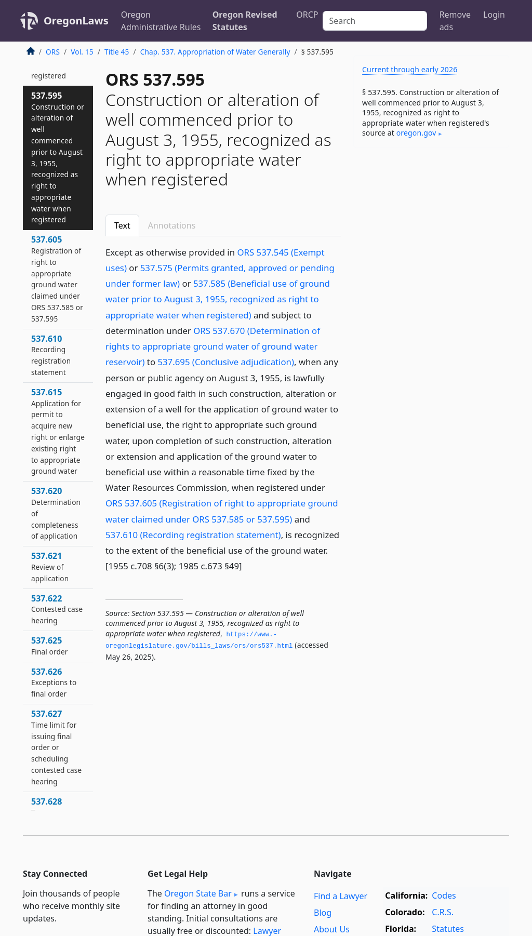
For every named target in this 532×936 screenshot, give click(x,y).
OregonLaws (76, 21)
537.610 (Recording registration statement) (193, 535)
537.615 (58, 431)
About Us (332, 929)
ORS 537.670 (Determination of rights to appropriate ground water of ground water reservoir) (212, 346)
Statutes (448, 928)
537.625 (49, 646)
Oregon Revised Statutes (244, 21)
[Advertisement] (431, 227)
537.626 (53, 682)
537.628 (46, 807)
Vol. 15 (82, 52)
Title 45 (116, 52)
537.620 (56, 513)
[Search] (375, 21)
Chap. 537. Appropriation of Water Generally (215, 52)
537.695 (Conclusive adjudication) (225, 362)
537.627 (56, 747)
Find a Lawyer (340, 896)
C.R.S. (443, 912)
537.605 (57, 279)
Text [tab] (122, 225)
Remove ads (455, 21)
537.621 (50, 566)
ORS (53, 52)
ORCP (307, 14)
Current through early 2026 (409, 69)
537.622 (57, 609)
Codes (444, 895)
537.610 (51, 355)
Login (494, 14)
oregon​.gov (416, 133)
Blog (322, 912)
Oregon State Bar (198, 893)
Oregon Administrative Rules (161, 21)
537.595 (57, 157)
